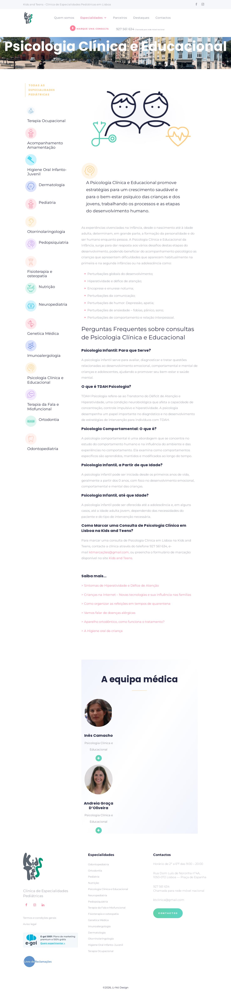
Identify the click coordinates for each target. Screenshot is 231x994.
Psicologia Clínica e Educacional (45, 380)
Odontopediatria (42, 448)
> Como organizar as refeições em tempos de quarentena (125, 604)
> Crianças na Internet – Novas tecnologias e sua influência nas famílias (136, 595)
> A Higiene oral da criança (102, 631)
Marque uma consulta (89, 28)
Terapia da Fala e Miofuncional (43, 406)
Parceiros (120, 18)
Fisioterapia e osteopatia (39, 273)
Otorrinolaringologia (46, 231)
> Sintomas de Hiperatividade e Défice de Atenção (120, 585)
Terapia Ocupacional (46, 121)
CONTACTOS (168, 913)
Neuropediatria (53, 304)
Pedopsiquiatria (53, 242)
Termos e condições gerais (39, 917)
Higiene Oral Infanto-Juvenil (47, 172)
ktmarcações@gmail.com (109, 552)
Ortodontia (49, 419)
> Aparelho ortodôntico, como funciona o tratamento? (123, 622)
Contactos (163, 18)
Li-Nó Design (120, 987)
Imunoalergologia (44, 355)
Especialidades (91, 18)
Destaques (141, 18)
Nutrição (47, 286)
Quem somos (64, 18)
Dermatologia (52, 185)
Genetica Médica (43, 333)
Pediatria (47, 202)
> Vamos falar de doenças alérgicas (108, 613)
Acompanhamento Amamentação (45, 145)
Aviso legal (29, 924)
